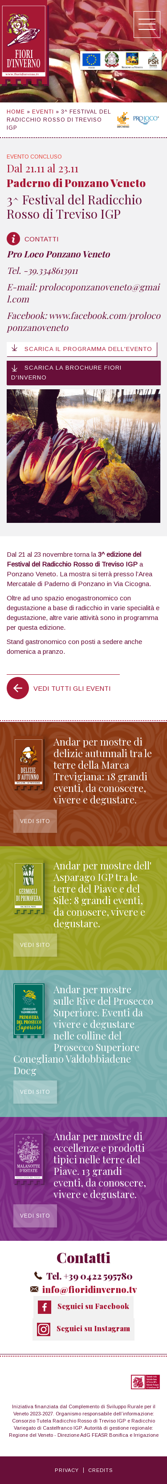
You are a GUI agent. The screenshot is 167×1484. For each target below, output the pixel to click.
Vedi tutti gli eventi (72, 688)
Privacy (67, 1470)
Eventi (43, 112)
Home (16, 112)
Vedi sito (35, 821)
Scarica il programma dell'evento (81, 348)
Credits (100, 1470)
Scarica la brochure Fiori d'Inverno (66, 372)
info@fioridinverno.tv (89, 1289)
